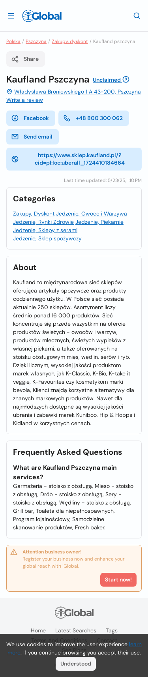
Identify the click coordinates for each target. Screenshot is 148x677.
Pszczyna (36, 41)
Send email (31, 137)
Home (38, 630)
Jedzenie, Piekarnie (99, 221)
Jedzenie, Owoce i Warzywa (91, 213)
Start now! (118, 579)
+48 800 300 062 (93, 118)
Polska (13, 41)
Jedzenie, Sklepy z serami (45, 230)
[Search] (137, 15)
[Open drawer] (11, 15)
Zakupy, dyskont (70, 41)
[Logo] (42, 16)
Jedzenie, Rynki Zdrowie (43, 221)
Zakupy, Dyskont (33, 213)
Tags (112, 630)
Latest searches (75, 630)
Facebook (30, 118)
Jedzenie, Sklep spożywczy (47, 238)
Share (25, 59)
